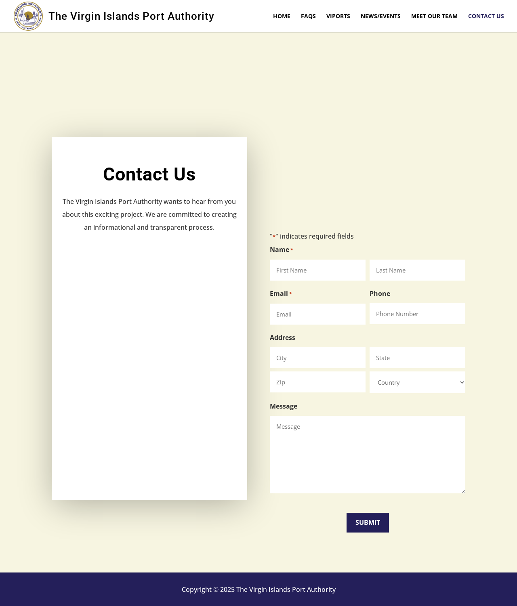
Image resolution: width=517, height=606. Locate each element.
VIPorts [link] (338, 16)
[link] (31, 15)
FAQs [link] (308, 16)
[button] (368, 523)
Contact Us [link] (486, 16)
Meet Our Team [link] (434, 16)
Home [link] (281, 16)
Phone (380, 293)
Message (283, 406)
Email (281, 293)
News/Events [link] (381, 16)
